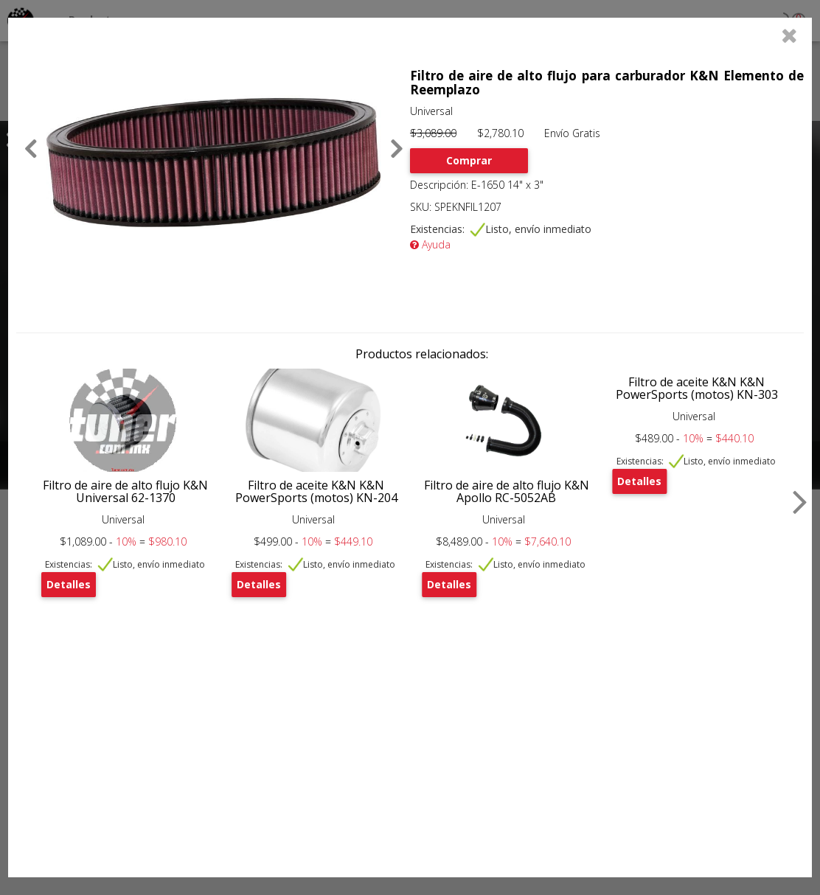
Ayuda (430, 244)
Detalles (68, 584)
